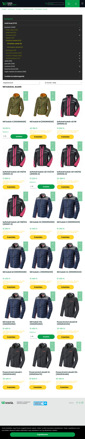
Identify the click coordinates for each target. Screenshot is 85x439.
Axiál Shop (11, 9)
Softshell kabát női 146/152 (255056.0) (69, 173)
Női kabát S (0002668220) (14, 122)
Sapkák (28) (10, 38)
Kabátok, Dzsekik (28, 9)
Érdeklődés (38, 137)
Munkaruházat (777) (13, 58)
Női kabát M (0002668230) (42, 122)
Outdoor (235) (9, 66)
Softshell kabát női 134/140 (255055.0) (42, 173)
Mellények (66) (11, 32)
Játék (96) (8, 61)
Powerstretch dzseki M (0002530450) (67, 323)
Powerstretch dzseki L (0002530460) (12, 373)
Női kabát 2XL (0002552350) (9, 323)
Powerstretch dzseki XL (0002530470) (39, 373)
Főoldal (4, 9)
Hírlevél (71, 403)
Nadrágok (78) (11, 50)
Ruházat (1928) (9, 27)
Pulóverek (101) (11, 35)
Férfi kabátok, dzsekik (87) (15, 47)
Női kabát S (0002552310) (68, 222)
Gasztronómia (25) (11, 69)
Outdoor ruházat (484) (14, 55)
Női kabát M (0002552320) (15, 272)
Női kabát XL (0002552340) (69, 272)
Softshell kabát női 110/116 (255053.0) (14, 173)
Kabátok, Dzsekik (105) (13, 40)
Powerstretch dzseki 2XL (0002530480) (67, 373)
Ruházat (18, 9)
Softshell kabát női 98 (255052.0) (66, 123)
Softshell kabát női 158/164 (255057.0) (15, 223)
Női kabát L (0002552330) (41, 272)
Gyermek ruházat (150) (14, 53)
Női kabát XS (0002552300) (42, 222)
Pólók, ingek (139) (12, 30)
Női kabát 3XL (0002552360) (36, 323)
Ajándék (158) (9, 63)
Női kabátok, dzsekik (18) (14, 43)
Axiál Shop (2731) (10, 23)
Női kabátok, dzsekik (41, 9)
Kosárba (19, 136)
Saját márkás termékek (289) (15, 71)
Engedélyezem (42, 434)
